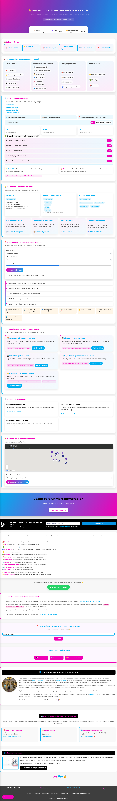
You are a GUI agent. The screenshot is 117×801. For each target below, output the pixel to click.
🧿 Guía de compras (95, 231)
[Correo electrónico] (19, 787)
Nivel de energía (10, 263)
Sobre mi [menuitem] (45, 794)
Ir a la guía (58, 638)
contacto (91, 694)
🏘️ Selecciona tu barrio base (51, 117)
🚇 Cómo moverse (67, 72)
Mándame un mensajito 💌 (88, 736)
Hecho (109, 140)
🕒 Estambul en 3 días (13, 79)
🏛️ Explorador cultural (56, 657)
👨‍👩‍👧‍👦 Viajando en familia (41, 657)
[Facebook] (8, 787)
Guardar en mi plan (14, 386)
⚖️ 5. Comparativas (85, 48)
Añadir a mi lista (38, 348)
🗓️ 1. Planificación (12, 48)
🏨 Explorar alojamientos (41, 232)
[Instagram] (15, 787)
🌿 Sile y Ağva (93, 80)
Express (108, 122)
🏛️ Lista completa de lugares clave (12, 311)
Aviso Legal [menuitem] (65, 794)
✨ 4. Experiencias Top (67, 48)
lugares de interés (61, 680)
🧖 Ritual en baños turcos (85, 311)
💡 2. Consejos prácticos (28, 48)
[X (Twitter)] (11, 787)
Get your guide (84, 601)
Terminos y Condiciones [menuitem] (81, 794)
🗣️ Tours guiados (39, 77)
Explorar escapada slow (69, 414)
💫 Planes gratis (39, 84)
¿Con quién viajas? (11, 256)
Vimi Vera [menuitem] (36, 794)
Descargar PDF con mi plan (18, 482)
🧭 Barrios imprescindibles (14, 75)
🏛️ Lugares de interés (41, 67)
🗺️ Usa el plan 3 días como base (16, 117)
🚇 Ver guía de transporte (14, 232)
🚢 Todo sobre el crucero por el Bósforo (31, 311)
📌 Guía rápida (10, 70)
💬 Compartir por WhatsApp (58, 587)
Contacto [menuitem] (54, 794)
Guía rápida (10, 105)
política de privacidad (65, 526)
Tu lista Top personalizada (13, 474)
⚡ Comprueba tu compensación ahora (33, 767)
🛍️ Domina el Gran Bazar (66, 311)
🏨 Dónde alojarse (67, 77)
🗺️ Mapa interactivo (12, 87)
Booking (92, 601)
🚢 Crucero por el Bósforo (42, 70)
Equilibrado (100, 122)
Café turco (48, 210)
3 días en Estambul (12, 110)
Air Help (98, 601)
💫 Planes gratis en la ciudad (104, 311)
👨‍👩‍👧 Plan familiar (11, 83)
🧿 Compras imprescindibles (70, 87)
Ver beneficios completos (49, 381)
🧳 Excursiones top (40, 88)
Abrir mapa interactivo (58, 510)
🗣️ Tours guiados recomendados (47, 311)
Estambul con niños (12, 113)
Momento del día (10, 250)
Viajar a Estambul (73, 788)
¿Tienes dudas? (8, 796)
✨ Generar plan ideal (15, 270)
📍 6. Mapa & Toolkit (104, 48)
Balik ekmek (48, 202)
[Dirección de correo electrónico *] (63, 523)
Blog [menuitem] (29, 794)
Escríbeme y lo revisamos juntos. (12, 736)
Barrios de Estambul (12, 107)
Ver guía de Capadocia (13, 412)
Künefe (47, 207)
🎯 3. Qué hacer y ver (49, 48)
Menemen (47, 205)
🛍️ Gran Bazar (38, 81)
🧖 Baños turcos (39, 74)
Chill (92, 122)
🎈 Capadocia (93, 86)
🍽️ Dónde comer (66, 82)
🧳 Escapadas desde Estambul (12, 318)
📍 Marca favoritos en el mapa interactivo (92, 117)
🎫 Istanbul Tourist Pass (97, 74)
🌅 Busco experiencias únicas (73, 657)
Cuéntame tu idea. (47, 736)
